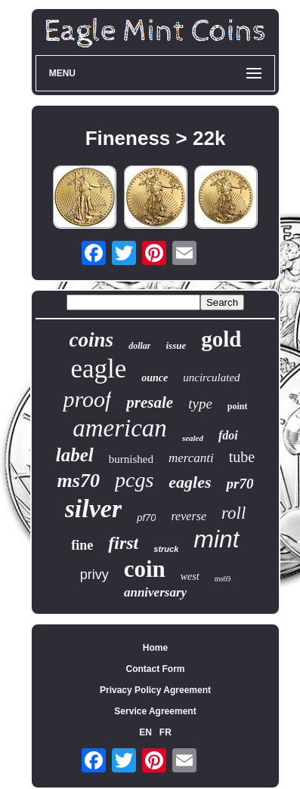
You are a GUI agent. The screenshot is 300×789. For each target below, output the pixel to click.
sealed (192, 437)
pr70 (239, 484)
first (123, 543)
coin (144, 569)
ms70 (78, 481)
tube (242, 456)
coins (92, 339)
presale (149, 402)
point (237, 406)
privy (94, 574)
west (190, 576)
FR (165, 732)
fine (82, 545)
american (120, 428)
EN (145, 732)
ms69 (223, 579)
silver (93, 508)
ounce (154, 378)
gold (221, 339)
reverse (188, 516)
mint (216, 539)
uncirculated (211, 377)
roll (233, 513)
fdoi (228, 435)
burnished (131, 459)
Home (155, 648)
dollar (139, 346)
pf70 (146, 517)
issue (175, 345)
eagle (98, 369)
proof (87, 399)
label (75, 455)
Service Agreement (155, 711)
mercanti (191, 458)
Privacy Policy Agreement (155, 690)
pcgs (134, 480)
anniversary (155, 592)
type (200, 403)
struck (165, 548)
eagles (190, 482)
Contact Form (155, 669)
